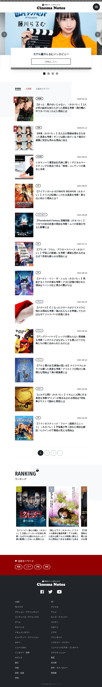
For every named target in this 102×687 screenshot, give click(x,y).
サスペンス (19, 627)
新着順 (18, 89)
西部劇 (54, 673)
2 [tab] (48, 74)
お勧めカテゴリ (43, 89)
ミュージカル (20, 647)
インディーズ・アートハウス (27, 617)
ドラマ (54, 632)
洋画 (38, 567)
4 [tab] (57, 74)
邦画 (46, 567)
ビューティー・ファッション (27, 637)
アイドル (54, 607)
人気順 (28, 89)
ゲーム (17, 622)
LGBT (17, 602)
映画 (18, 567)
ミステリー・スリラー (60, 642)
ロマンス (18, 657)
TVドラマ (19, 607)
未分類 (54, 663)
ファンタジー (56, 637)
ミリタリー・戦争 (22, 653)
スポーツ (54, 627)
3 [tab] (53, 74)
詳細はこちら (51, 61)
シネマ (28, 567)
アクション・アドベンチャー (27, 612)
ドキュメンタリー (22, 632)
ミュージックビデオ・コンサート (65, 647)
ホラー (17, 642)
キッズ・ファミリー (59, 617)
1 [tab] (44, 74)
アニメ (54, 612)
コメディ (54, 622)
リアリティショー (58, 653)
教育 (53, 657)
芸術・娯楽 (19, 673)
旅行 (17, 663)
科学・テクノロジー (59, 668)
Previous (4, 36)
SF (52, 602)
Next (98, 36)
